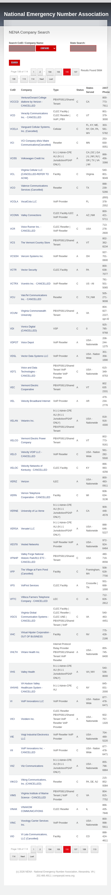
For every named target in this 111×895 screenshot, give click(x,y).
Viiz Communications (32, 766)
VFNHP (14, 558)
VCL (12, 174)
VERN (13, 495)
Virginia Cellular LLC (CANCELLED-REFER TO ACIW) (35, 174)
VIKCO (13, 781)
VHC (12, 634)
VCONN (14, 215)
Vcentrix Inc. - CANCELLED (35, 283)
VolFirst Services (30, 585)
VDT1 (13, 371)
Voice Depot (27, 342)
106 (67, 72)
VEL (12, 401)
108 (13, 79)
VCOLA (14, 201)
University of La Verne (32, 511)
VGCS (13, 616)
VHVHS (14, 687)
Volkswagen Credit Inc (33, 158)
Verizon (25, 481)
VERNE (14, 511)
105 (58, 72)
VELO (13, 454)
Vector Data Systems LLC (34, 356)
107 (75, 72)
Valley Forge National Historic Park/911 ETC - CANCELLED (33, 558)
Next (42, 79)
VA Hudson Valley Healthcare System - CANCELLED (32, 687)
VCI (12, 142)
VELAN (14, 420)
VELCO (14, 440)
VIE (12, 736)
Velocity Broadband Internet (35, 401)
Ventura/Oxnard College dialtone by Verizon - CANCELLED (33, 101)
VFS (12, 585)
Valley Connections (31, 215)
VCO (12, 187)
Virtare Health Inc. (30, 652)
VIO (12, 836)
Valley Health (28, 672)
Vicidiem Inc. (27, 719)
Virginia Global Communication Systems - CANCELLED (35, 616)
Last (51, 79)
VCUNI (13, 313)
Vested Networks (30, 544)
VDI (12, 328)
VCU (12, 297)
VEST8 (14, 544)
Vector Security (29, 269)
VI (11, 701)
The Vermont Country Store (35, 242)
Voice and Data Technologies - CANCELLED (29, 371)
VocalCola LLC (29, 201)
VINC (13, 822)
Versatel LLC (28, 528)
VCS (12, 242)
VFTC (13, 599)
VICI (12, 719)
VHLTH (14, 652)
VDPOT (14, 342)
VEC (12, 387)
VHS (12, 672)
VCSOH (14, 256)
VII (11, 750)
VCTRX (14, 283)
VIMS (13, 795)
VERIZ (13, 481)
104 (49, 72)
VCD (12, 115)
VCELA (14, 129)
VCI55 (13, 158)
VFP (12, 571)
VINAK (13, 809)
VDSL (13, 356)
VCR (12, 228)
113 (24, 79)
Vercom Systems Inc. (32, 256)
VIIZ (12, 766)
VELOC (14, 468)
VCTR (13, 269)
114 (32, 79)
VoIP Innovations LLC (32, 701)
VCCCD (14, 101)
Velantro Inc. (27, 420)
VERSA (14, 528)
